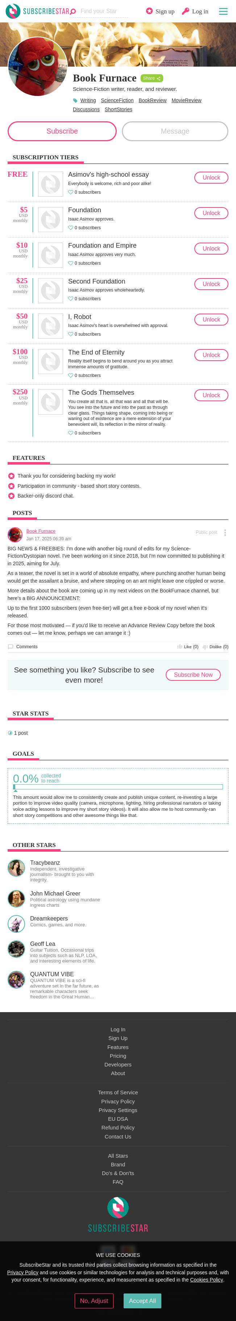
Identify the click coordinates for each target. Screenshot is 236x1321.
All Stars (118, 1156)
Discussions (86, 109)
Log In (118, 1029)
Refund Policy (118, 1128)
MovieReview (186, 100)
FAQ (118, 1182)
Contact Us (118, 1137)
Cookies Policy (206, 1280)
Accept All (142, 1300)
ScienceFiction (117, 100)
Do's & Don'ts (118, 1173)
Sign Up (118, 1038)
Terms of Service (118, 1092)
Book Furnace (41, 531)
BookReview (152, 100)
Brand (118, 1164)
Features (118, 1047)
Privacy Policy (117, 1101)
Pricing (118, 1056)
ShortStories (118, 109)
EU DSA (118, 1119)
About (118, 1073)
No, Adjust (94, 1300)
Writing (88, 100)
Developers (118, 1065)
